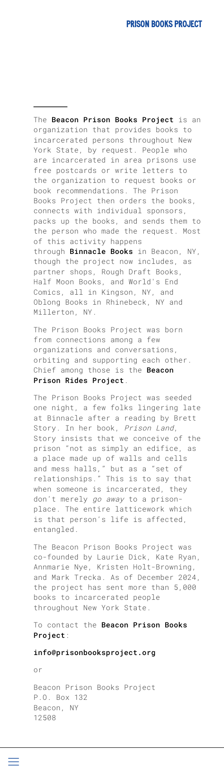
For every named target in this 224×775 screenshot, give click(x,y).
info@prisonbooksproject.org (94, 652)
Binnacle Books (101, 251)
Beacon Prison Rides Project (103, 374)
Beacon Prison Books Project (113, 119)
